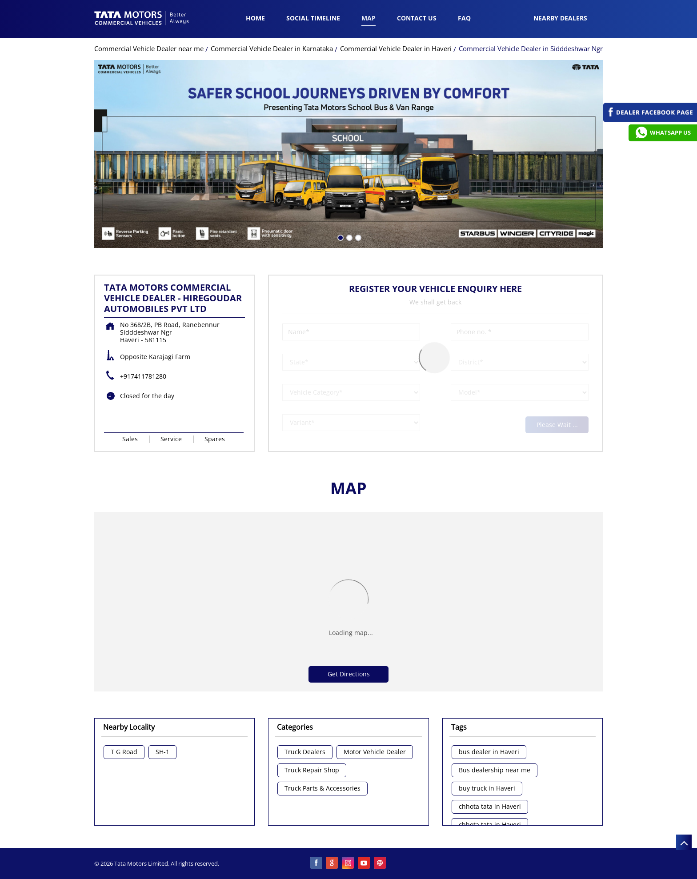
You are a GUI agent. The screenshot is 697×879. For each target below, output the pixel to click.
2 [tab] (348, 237)
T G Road (124, 752)
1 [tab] (339, 237)
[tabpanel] (348, 154)
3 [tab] (357, 237)
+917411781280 (143, 376)
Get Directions (349, 674)
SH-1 (162, 752)
